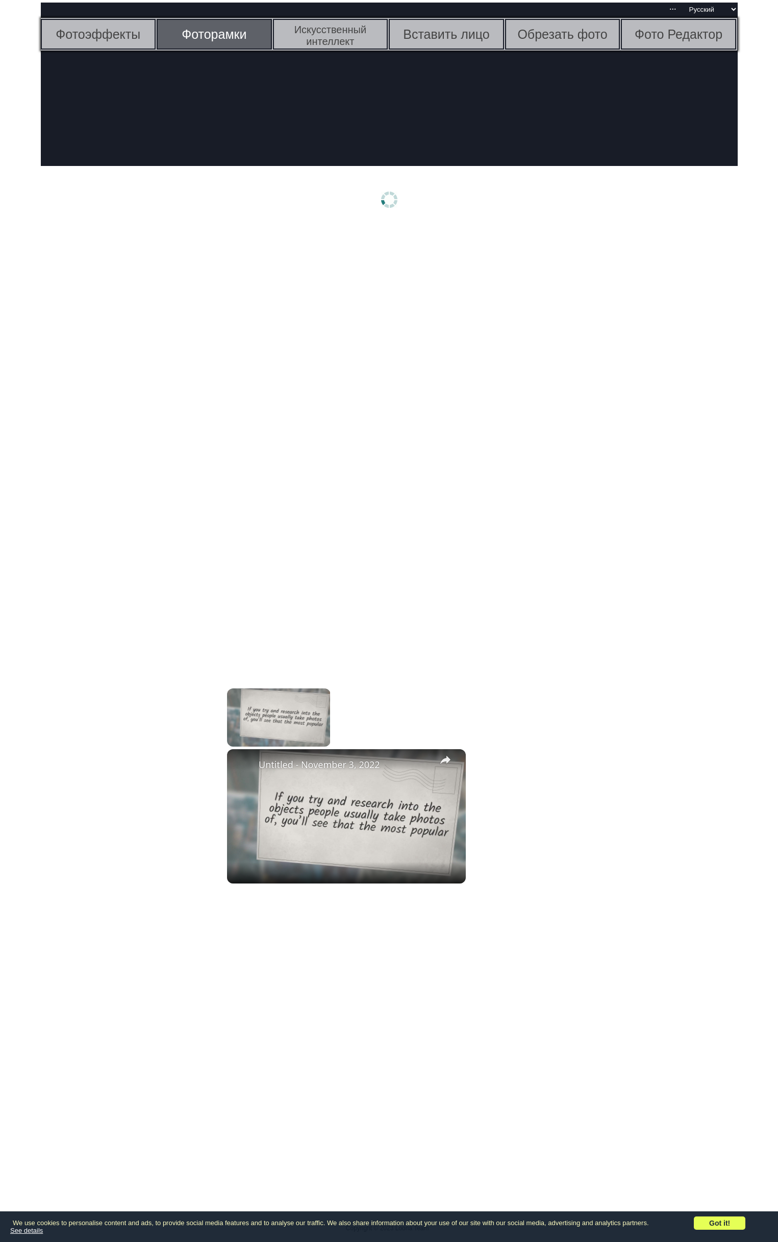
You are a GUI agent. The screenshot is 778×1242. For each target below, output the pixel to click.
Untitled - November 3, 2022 (319, 764)
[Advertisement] (119, 386)
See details (26, 1230)
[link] (243, 765)
